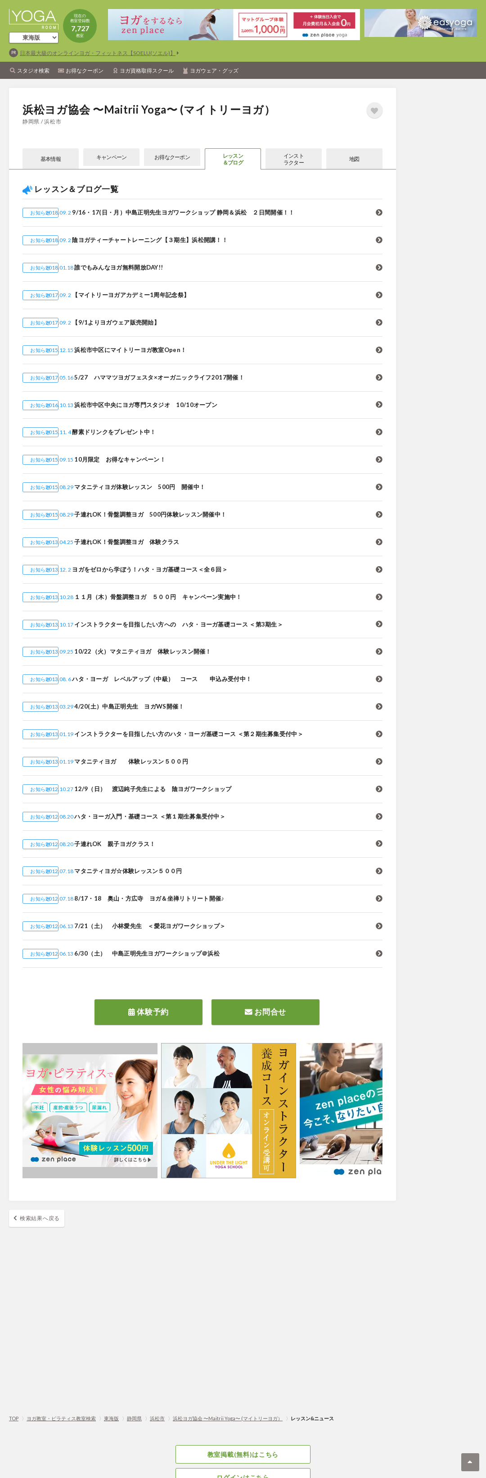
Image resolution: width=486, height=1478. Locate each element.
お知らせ (40, 215)
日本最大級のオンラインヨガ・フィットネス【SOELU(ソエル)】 (98, 53)
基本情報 (51, 160)
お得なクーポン (85, 70)
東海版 (111, 1418)
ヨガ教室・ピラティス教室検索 (61, 1418)
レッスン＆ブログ (233, 160)
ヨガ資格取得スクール (147, 70)
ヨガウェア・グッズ (214, 70)
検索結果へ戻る (40, 1220)
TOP (13, 1418)
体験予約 (148, 1012)
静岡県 (134, 1418)
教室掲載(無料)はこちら (243, 1455)
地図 (354, 160)
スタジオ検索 (33, 70)
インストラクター (294, 160)
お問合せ (265, 1012)
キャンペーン (111, 160)
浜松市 (157, 1418)
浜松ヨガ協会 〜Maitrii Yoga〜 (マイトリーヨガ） (228, 1418)
